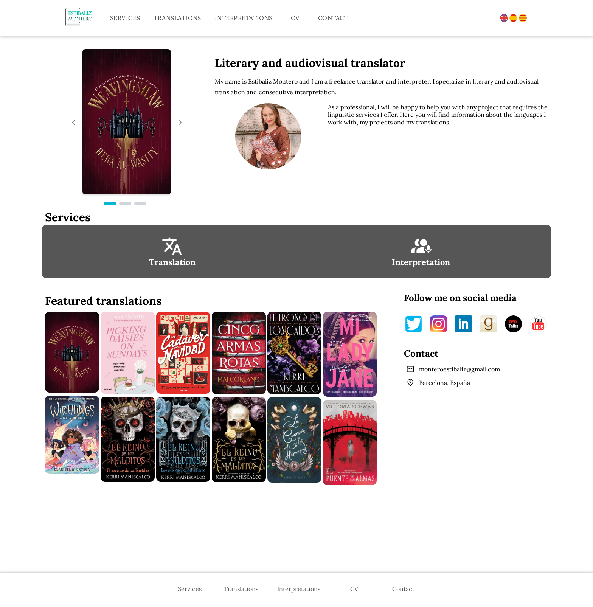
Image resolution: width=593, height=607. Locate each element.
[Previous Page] (73, 122)
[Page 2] (125, 203)
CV (295, 18)
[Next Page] (180, 122)
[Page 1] (110, 203)
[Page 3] (140, 203)
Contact (333, 18)
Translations (177, 18)
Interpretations (244, 18)
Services (125, 18)
